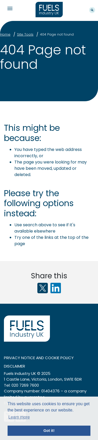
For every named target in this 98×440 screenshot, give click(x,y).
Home (5, 34)
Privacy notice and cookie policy (39, 357)
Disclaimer (14, 366)
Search (92, 10)
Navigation (10, 8)
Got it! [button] (48, 430)
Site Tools (25, 34)
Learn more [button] (19, 417)
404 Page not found (57, 34)
